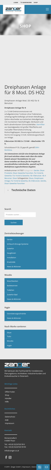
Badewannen (12, 285)
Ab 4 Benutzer (35, 175)
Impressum (9, 423)
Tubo (9, 336)
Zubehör (10, 248)
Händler (8, 398)
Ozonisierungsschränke (16, 313)
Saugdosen (11, 253)
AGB (6, 420)
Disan (15, 178)
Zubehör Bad (12, 294)
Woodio (10, 341)
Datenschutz (10, 416)
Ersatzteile (11, 262)
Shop (36, 2)
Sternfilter (40, 124)
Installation (11, 257)
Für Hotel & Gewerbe (21, 175)
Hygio (9, 345)
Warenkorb (26, 2)
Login (16, 2)
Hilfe (7, 401)
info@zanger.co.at (11, 450)
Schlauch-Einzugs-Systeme (17, 244)
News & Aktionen (14, 266)
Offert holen (10, 392)
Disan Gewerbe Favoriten (23, 173)
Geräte (36, 170)
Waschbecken (12, 281)
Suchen (14, 222)
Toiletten (10, 290)
